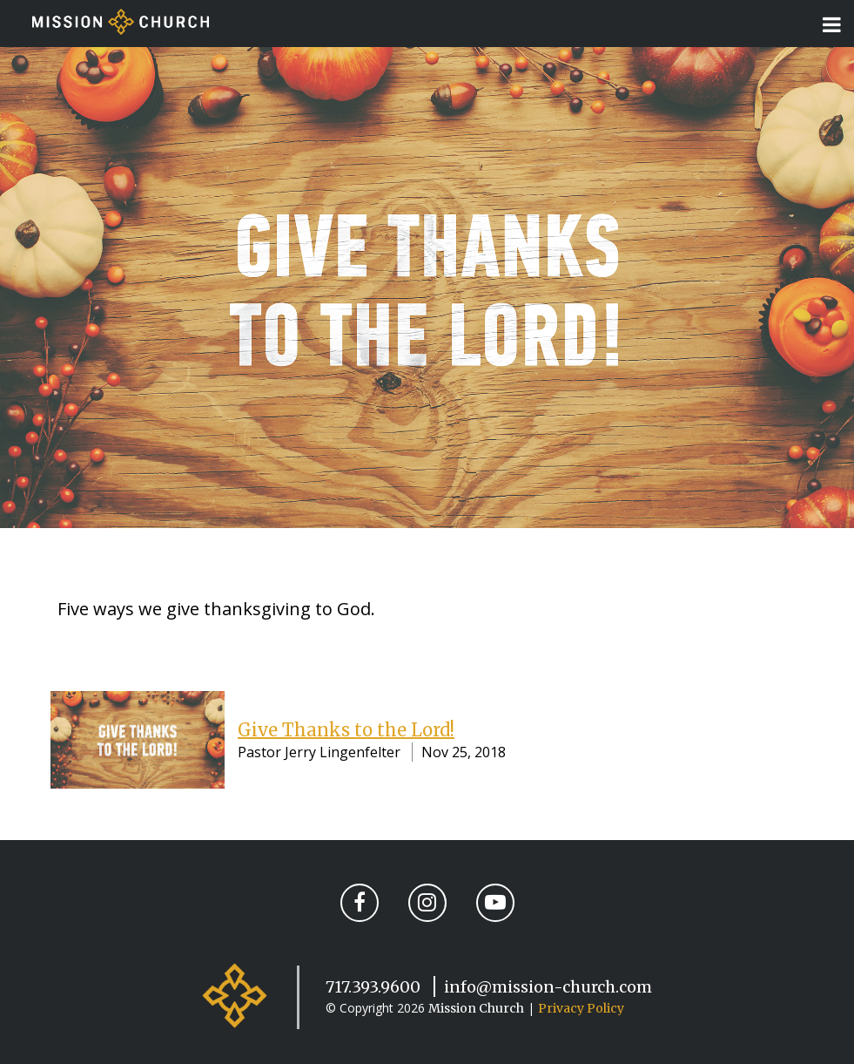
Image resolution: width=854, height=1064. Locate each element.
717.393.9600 (373, 987)
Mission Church (476, 1008)
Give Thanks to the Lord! (346, 730)
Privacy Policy (581, 1008)
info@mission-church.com (548, 987)
